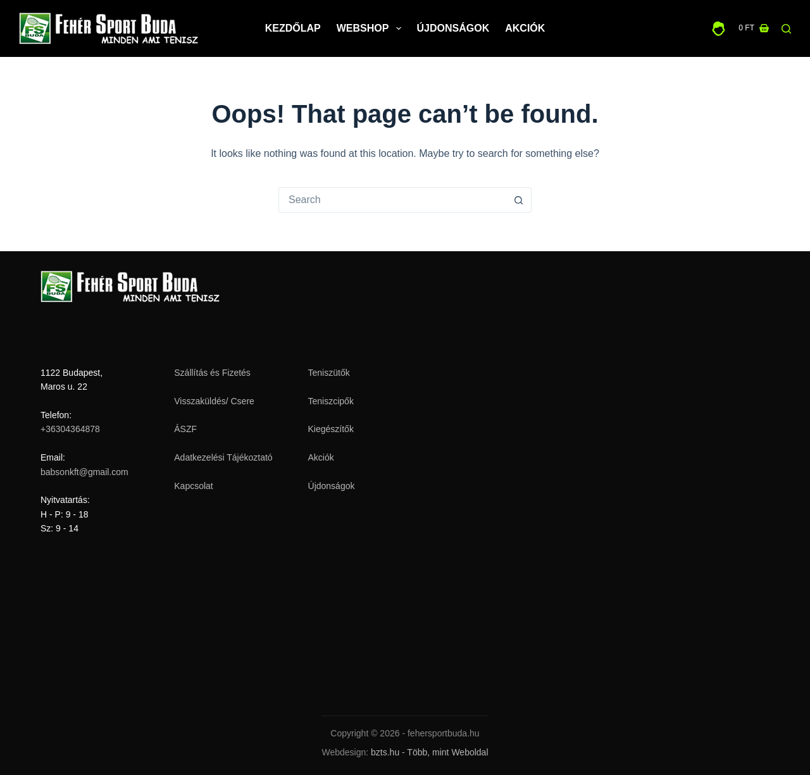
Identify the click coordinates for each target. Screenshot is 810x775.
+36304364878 (70, 429)
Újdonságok (453, 28)
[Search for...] (392, 200)
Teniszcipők (331, 401)
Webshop (371, 28)
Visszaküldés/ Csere (214, 401)
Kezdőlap (293, 28)
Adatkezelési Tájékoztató (223, 457)
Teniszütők (329, 373)
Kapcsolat (193, 486)
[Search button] (518, 200)
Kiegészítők (331, 429)
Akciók (525, 28)
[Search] (786, 29)
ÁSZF (185, 429)
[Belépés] (718, 29)
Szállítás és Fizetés (212, 373)
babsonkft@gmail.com (84, 472)
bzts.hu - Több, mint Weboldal (429, 752)
